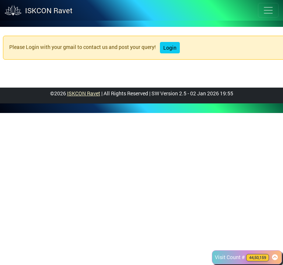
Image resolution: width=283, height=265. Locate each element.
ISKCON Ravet (83, 93)
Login (170, 47)
